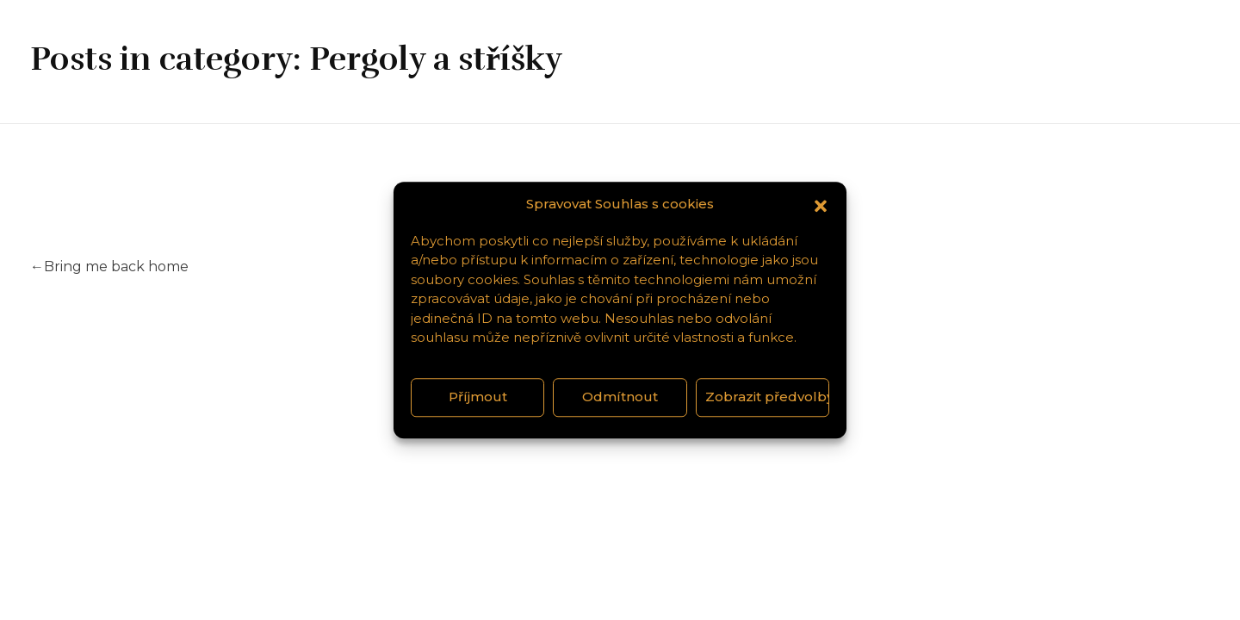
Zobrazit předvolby (767, 396)
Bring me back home (109, 266)
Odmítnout (620, 396)
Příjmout (478, 396)
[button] (820, 205)
